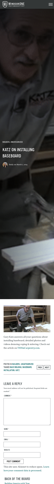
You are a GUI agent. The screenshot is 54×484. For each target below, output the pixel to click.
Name (6, 429)
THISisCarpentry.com (28, 348)
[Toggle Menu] (51, 4)
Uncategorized (17, 142)
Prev (40, 367)
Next (47, 367)
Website (7, 450)
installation (9, 370)
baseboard (27, 367)
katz (18, 370)
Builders (6, 142)
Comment (8, 396)
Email (6, 439)
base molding (15, 367)
